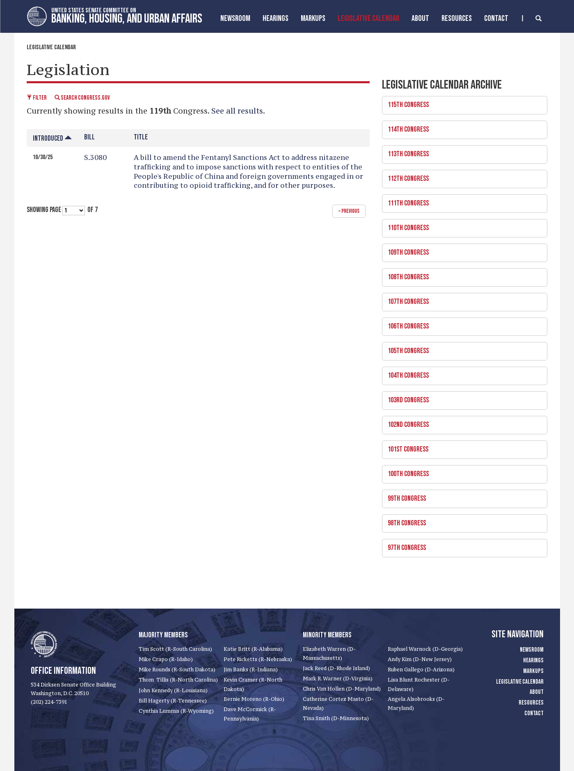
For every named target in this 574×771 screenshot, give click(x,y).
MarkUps (313, 18)
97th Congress (462, 545)
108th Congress (462, 274)
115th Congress (462, 102)
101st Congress (462, 447)
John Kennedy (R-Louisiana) (173, 690)
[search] (532, 18)
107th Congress (462, 299)
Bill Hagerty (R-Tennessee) (173, 701)
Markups (533, 671)
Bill (89, 137)
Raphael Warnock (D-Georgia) (425, 649)
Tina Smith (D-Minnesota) (336, 718)
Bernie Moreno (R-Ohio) (254, 699)
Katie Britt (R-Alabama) (253, 649)
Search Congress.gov (82, 98)
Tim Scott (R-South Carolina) (175, 649)
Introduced (52, 138)
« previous (348, 211)
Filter (37, 98)
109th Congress (462, 250)
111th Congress (462, 201)
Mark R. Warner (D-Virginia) (338, 678)
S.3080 (95, 157)
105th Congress (462, 348)
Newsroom (235, 18)
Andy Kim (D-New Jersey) (420, 659)
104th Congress (462, 373)
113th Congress (462, 151)
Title (141, 137)
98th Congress (462, 520)
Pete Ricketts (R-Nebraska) (258, 659)
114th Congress (462, 127)
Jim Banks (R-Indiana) (251, 669)
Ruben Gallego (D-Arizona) (421, 669)
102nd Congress (462, 422)
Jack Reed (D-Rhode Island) (336, 668)
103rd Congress (462, 397)
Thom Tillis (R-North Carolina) (178, 680)
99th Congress (462, 496)
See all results (237, 111)
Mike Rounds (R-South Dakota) (177, 669)
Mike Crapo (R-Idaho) (166, 659)
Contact (496, 18)
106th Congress (462, 324)
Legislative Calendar (368, 18)
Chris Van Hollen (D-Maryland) (342, 689)
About (420, 18)
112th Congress (462, 176)
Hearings (275, 18)
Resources (456, 18)
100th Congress (462, 471)
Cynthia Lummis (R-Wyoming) (176, 711)
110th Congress (462, 225)
